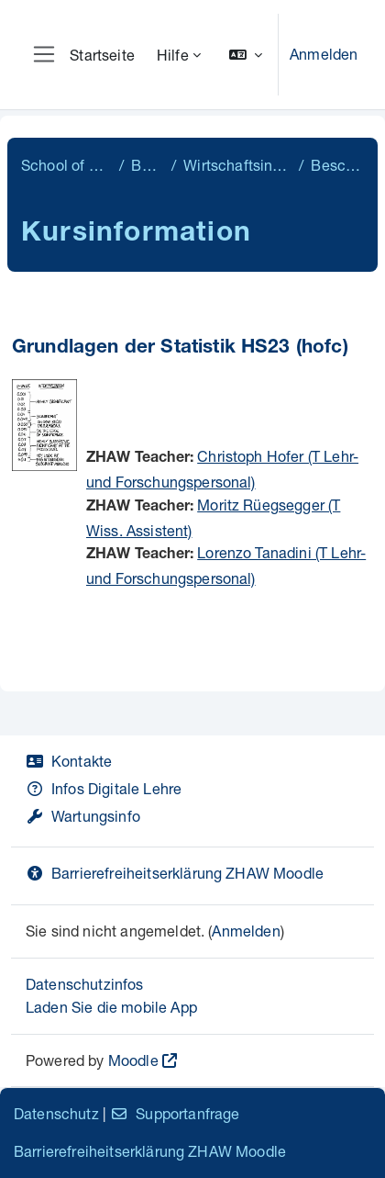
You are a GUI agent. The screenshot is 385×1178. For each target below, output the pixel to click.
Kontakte (69, 760)
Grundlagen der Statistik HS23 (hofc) (180, 348)
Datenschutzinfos (85, 984)
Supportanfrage (174, 1113)
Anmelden (324, 53)
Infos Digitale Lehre (104, 788)
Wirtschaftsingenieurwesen (237, 165)
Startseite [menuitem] (102, 54)
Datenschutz (56, 1113)
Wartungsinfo (83, 816)
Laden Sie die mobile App (111, 1006)
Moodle (133, 1060)
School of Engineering (66, 165)
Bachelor (147, 165)
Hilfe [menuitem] (173, 54)
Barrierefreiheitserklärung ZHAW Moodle (175, 872)
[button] (245, 54)
